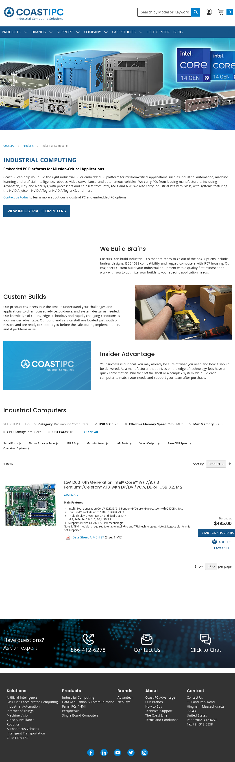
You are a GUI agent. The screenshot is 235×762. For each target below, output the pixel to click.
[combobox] (168, 12)
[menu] (117, 32)
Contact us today (15, 197)
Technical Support (158, 711)
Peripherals (70, 711)
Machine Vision (18, 715)
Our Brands (154, 702)
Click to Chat (205, 649)
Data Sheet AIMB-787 (88, 537)
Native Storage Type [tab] (42, 443)
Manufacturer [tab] (96, 443)
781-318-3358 (203, 724)
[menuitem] (15, 32)
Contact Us (195, 697)
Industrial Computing (78, 697)
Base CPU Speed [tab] (178, 443)
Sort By (198, 464)
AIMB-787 (71, 495)
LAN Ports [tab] (122, 443)
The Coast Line (156, 715)
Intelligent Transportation (26, 733)
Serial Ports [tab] (10, 443)
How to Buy (153, 706)
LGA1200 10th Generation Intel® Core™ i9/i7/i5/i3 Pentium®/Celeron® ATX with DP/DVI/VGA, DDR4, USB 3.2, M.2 (123, 485)
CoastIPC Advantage (160, 697)
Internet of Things (20, 711)
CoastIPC (9, 145)
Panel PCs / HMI (74, 706)
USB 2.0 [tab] (71, 443)
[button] (215, 544)
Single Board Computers (80, 715)
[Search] (195, 12)
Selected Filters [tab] (16, 424)
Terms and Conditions (161, 720)
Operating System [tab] (14, 448)
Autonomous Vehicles (23, 729)
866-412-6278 (88, 649)
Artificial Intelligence (22, 697)
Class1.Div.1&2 (17, 738)
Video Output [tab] (148, 443)
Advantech (125, 697)
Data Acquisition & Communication (88, 702)
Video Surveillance (20, 720)
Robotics (13, 724)
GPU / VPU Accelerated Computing (32, 702)
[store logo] (33, 14)
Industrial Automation (23, 706)
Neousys (124, 702)
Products (28, 145)
